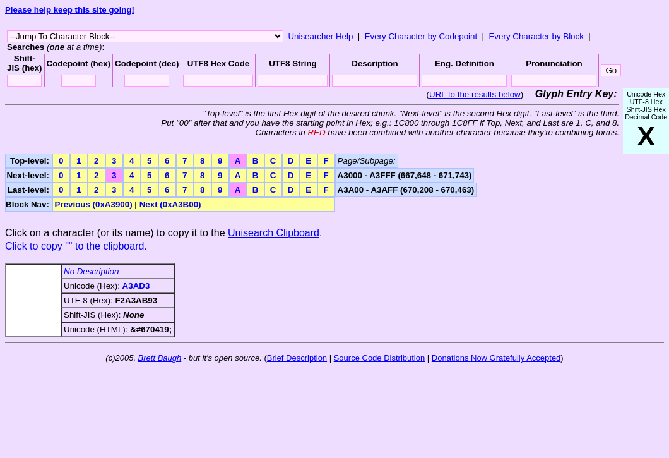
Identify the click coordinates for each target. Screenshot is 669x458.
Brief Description (297, 358)
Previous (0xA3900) (94, 204)
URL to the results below (475, 94)
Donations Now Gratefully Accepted (496, 358)
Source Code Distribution (379, 358)
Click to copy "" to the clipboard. (76, 246)
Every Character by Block (535, 36)
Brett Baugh (160, 358)
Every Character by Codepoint (421, 36)
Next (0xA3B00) (170, 204)
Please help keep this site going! (69, 10)
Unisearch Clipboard (273, 232)
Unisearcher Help (320, 36)
